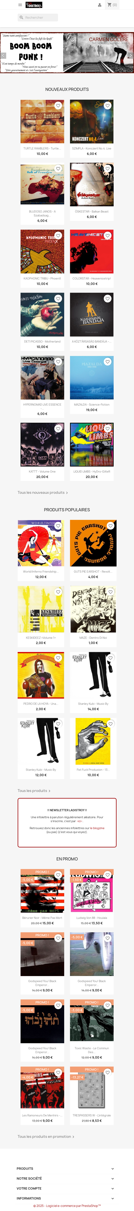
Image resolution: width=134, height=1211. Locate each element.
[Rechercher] (38, 17)
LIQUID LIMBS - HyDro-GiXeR (91, 471)
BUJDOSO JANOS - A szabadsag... (42, 213)
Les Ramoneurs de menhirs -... (42, 1115)
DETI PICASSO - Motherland (42, 341)
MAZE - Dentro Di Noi (93, 638)
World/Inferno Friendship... (41, 571)
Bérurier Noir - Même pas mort (42, 918)
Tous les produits (35, 791)
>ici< (79, 821)
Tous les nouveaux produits (43, 492)
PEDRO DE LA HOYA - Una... (40, 704)
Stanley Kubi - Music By (93, 704)
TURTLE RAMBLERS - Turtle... (42, 148)
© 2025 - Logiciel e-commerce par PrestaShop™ (67, 1206)
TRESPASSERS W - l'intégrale (92, 1115)
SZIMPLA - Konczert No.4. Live (91, 148)
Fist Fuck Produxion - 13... (93, 770)
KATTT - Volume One (42, 471)
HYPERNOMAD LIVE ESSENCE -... (42, 406)
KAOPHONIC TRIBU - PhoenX (42, 278)
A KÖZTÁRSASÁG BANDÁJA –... (92, 341)
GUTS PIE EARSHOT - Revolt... (93, 571)
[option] (67, 52)
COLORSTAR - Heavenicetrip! (92, 278)
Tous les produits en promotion (47, 1137)
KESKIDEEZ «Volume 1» (41, 638)
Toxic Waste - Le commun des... (92, 1050)
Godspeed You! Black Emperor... (42, 983)
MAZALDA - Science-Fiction (92, 404)
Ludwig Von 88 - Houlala (91, 918)
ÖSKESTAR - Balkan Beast (92, 211)
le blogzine (97, 828)
